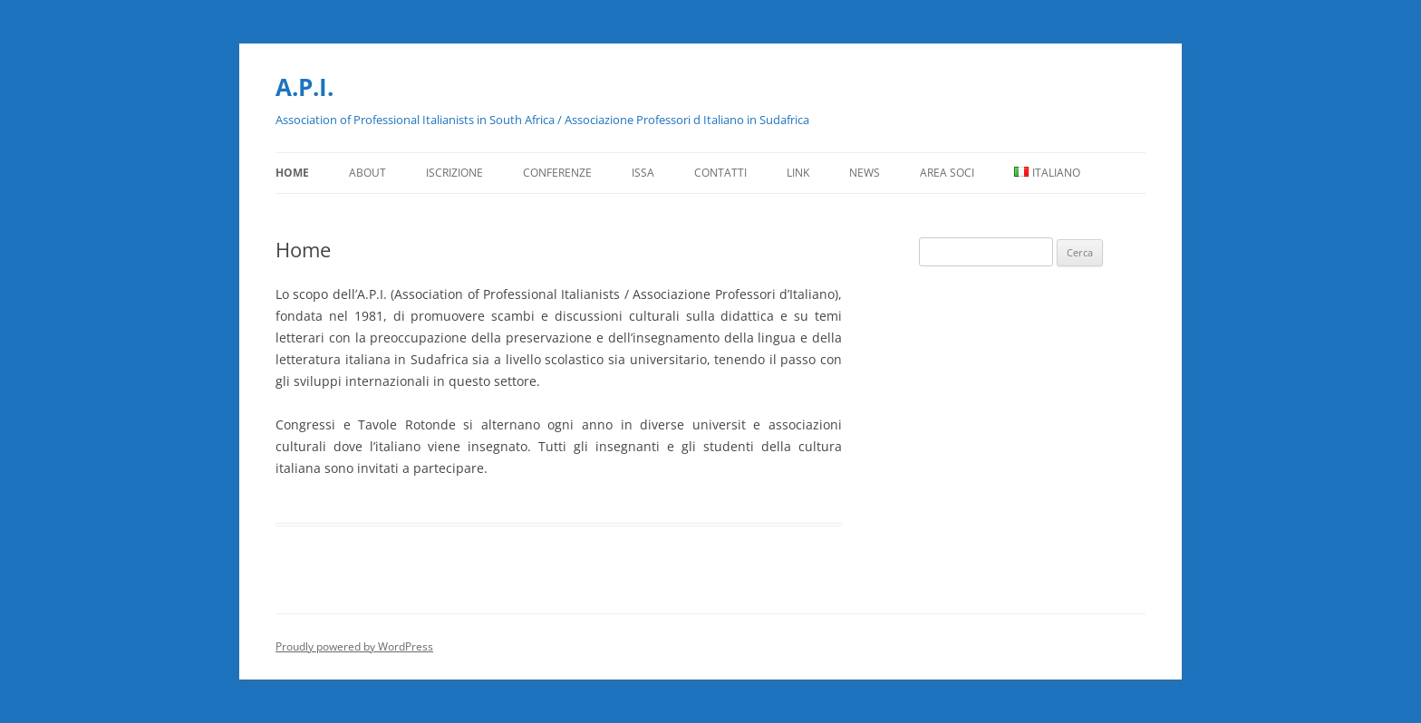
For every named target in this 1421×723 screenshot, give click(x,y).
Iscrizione (454, 172)
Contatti (720, 172)
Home (292, 172)
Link (798, 172)
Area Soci (947, 172)
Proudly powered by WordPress (354, 646)
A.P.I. (305, 87)
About (367, 172)
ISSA (643, 172)
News (864, 172)
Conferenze (557, 172)
